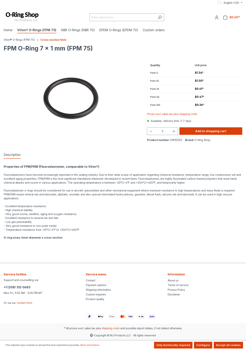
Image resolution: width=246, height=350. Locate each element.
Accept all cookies (228, 345)
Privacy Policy (176, 289)
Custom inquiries (96, 294)
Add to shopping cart (210, 131)
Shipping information (98, 289)
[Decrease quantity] (151, 131)
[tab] (12, 155)
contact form (24, 302)
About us (173, 280)
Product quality (95, 299)
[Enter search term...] (123, 17)
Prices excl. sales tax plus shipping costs (172, 114)
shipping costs (111, 328)
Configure (203, 345)
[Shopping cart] (231, 17)
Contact (90, 280)
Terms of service (178, 285)
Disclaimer (174, 294)
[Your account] (216, 17)
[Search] (159, 17)
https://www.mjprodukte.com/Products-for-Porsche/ (35, 245)
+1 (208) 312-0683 (17, 287)
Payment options (96, 285)
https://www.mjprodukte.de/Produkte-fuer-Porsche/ (35, 249)
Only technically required (173, 345)
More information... (90, 345)
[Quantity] (162, 131)
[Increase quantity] (174, 131)
